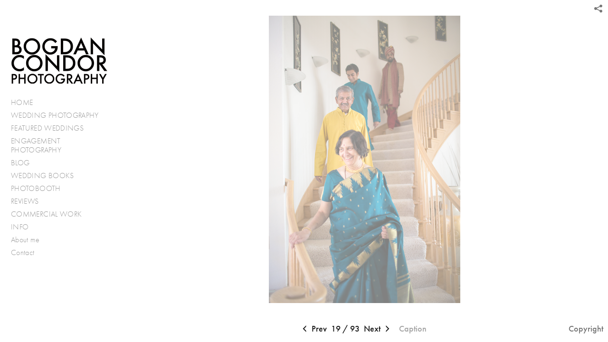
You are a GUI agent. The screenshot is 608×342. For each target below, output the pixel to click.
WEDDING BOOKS (42, 175)
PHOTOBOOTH (36, 188)
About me (25, 239)
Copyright (586, 328)
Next (378, 329)
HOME (22, 102)
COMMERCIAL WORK (46, 213)
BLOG (20, 162)
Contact (23, 252)
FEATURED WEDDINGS (52, 128)
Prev (313, 329)
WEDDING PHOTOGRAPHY (55, 115)
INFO (24, 227)
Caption (413, 328)
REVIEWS (25, 201)
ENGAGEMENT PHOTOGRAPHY (36, 145)
